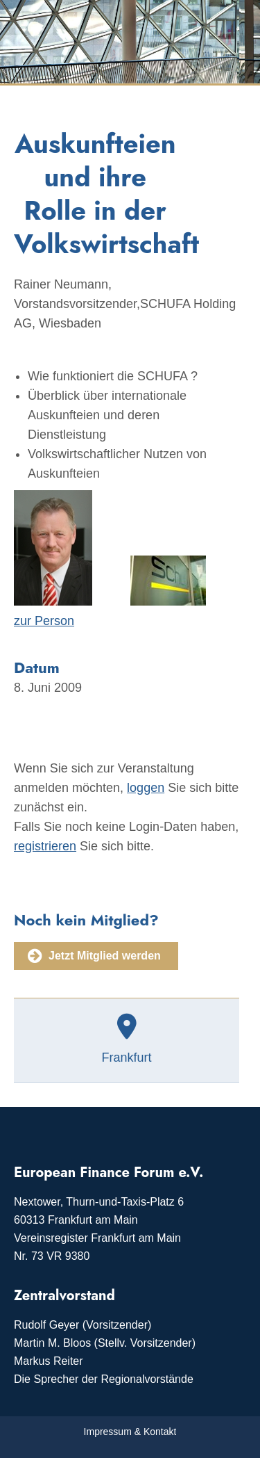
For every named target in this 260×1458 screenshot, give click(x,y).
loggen (145, 788)
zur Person (44, 621)
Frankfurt (126, 1057)
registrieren (45, 846)
